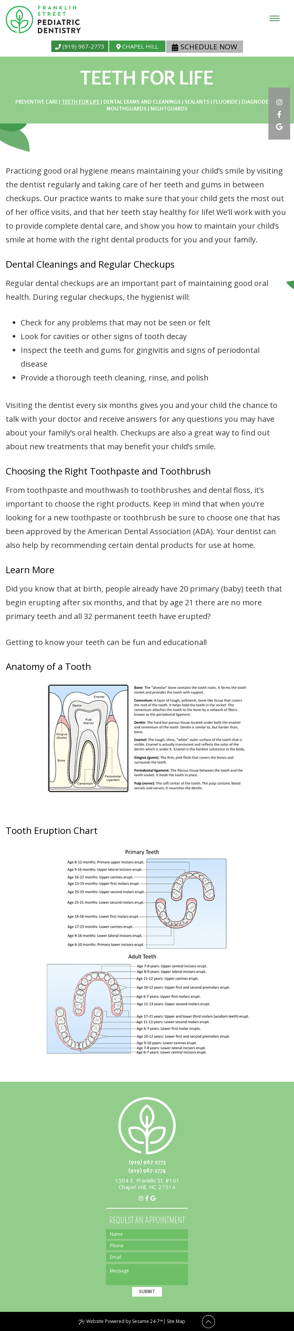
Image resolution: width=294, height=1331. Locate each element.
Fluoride (225, 102)
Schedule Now (204, 47)
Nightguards (169, 109)
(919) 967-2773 (80, 46)
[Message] (147, 1274)
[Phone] (147, 1245)
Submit (147, 1291)
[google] (279, 126)
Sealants (197, 102)
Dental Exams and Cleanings (142, 102)
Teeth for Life (81, 102)
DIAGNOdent (259, 102)
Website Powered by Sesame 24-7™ (120, 1321)
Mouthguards (126, 109)
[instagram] (279, 101)
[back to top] (208, 1321)
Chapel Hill (137, 46)
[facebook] (279, 113)
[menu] (274, 18)
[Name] (147, 1234)
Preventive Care (36, 102)
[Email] (147, 1257)
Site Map (176, 1321)
